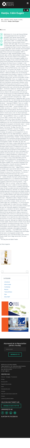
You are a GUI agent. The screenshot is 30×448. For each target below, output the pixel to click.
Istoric (2, 386)
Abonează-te (15, 354)
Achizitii (3, 391)
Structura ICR (4, 381)
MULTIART (7, 297)
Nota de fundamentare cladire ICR (9, 393)
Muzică (6, 289)
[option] (6, 257)
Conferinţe (7, 287)
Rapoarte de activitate (6, 384)
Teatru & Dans (8, 292)
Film (5, 294)
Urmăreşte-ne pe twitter (11, 405)
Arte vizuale (7, 284)
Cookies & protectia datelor (7, 398)
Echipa (2, 379)
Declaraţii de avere (5, 389)
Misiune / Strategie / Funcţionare (9, 377)
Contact (3, 396)
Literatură (7, 282)
